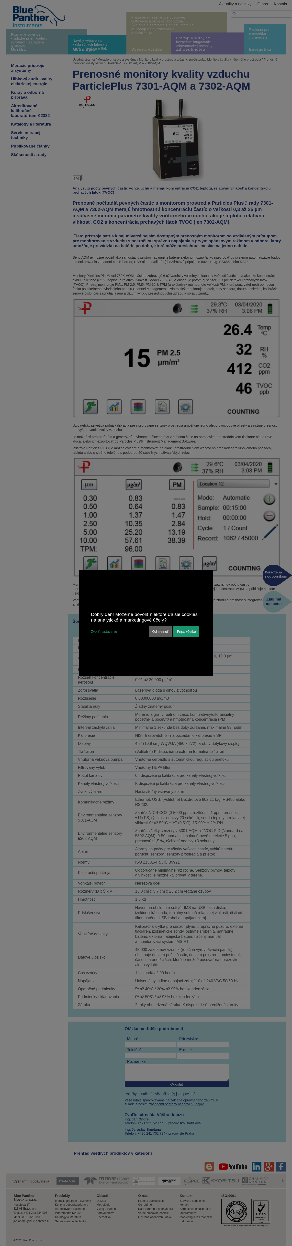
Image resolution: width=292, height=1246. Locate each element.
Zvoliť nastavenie (104, 632)
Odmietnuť (160, 632)
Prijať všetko (186, 632)
